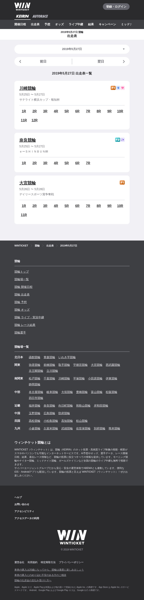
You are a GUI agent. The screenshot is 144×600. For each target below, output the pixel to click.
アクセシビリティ (24, 511)
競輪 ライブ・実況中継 (29, 317)
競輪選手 (20, 332)
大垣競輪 (67, 392)
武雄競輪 (67, 428)
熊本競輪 (114, 428)
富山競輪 (96, 392)
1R (24, 111)
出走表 (35, 24)
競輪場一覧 (21, 279)
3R (45, 111)
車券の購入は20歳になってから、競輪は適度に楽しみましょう (49, 569)
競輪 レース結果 (24, 325)
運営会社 (19, 562)
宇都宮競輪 (80, 364)
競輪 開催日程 (23, 286)
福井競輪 (34, 405)
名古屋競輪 (36, 392)
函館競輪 (34, 357)
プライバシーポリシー (71, 562)
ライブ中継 (76, 24)
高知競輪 (67, 420)
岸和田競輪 (101, 405)
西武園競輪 (113, 364)
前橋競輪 (49, 364)
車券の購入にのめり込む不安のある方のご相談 (40, 575)
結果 (91, 24)
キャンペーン (107, 24)
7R (88, 111)
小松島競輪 (51, 420)
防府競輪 (64, 413)
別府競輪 (99, 428)
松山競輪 (82, 420)
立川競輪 (52, 370)
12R (34, 120)
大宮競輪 (27, 183)
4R (56, 111)
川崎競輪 (27, 88)
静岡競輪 (34, 384)
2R (35, 111)
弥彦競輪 (34, 364)
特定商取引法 (48, 562)
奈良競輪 (27, 140)
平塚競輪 (79, 378)
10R (120, 111)
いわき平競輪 (67, 357)
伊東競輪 (111, 378)
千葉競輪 (49, 378)
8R (99, 111)
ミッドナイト (129, 24)
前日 (32, 61)
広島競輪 (49, 413)
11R (24, 120)
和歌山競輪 (83, 405)
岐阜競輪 (52, 392)
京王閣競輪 (36, 370)
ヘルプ (18, 497)
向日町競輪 (65, 405)
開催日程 (20, 24)
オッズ (59, 24)
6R (77, 111)
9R (109, 111)
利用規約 (32, 562)
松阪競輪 (111, 392)
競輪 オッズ (22, 309)
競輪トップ (21, 271)
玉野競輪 (34, 413)
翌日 (112, 61)
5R (67, 111)
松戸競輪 (34, 378)
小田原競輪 (95, 378)
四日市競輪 (36, 398)
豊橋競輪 (82, 392)
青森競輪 (49, 357)
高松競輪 (34, 420)
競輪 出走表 (22, 294)
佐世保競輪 (83, 428)
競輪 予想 (20, 302)
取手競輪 (64, 364)
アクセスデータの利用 (26, 518)
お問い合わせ (21, 504)
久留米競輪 (51, 428)
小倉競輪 (34, 428)
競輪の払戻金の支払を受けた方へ (32, 580)
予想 (47, 24)
